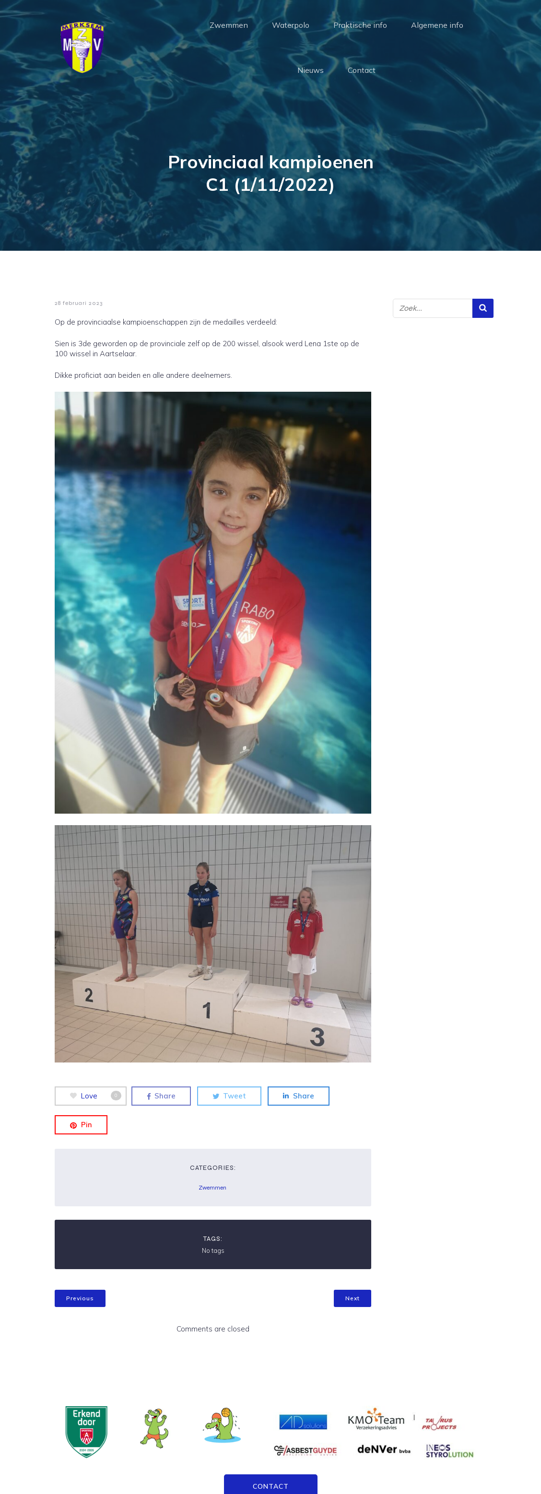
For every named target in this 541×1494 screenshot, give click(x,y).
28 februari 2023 (79, 302)
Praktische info (360, 24)
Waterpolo (290, 24)
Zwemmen (229, 24)
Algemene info (437, 24)
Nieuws (310, 69)
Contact (362, 69)
